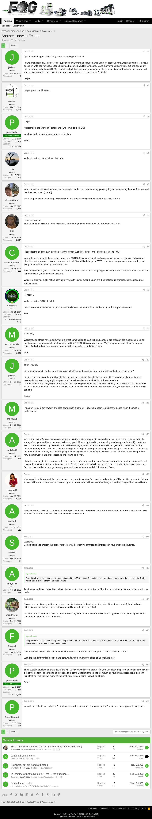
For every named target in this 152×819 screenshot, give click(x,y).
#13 (147, 474)
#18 (147, 630)
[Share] (144, 51)
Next (13, 45)
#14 (147, 505)
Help (144, 808)
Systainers (35, 759)
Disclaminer (104, 808)
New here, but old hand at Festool (29, 764)
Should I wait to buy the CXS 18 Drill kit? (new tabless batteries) (46, 746)
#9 (148, 329)
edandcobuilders (17, 786)
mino (141, 758)
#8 (148, 290)
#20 (147, 701)
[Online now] (12, 302)
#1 (148, 51)
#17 (147, 599)
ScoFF (13, 749)
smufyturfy (15, 768)
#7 (148, 247)
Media (37, 21)
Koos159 (14, 759)
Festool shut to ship (21, 783)
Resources (52, 21)
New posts (6, 26)
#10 (147, 360)
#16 (147, 568)
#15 (147, 537)
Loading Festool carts (23, 755)
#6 (148, 215)
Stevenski (139, 767)
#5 (148, 184)
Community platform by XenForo (76, 814)
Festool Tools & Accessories (40, 749)
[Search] (144, 21)
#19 (147, 665)
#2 (148, 85)
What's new (22, 21)
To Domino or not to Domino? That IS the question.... (40, 774)
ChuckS (140, 777)
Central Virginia (15, 146)
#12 (147, 434)
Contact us (92, 808)
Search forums (19, 26)
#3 (148, 116)
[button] (30, 21)
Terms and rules (118, 808)
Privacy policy (133, 808)
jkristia (7, 40)
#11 (147, 403)
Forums (8, 21)
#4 (148, 153)
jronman (140, 749)
